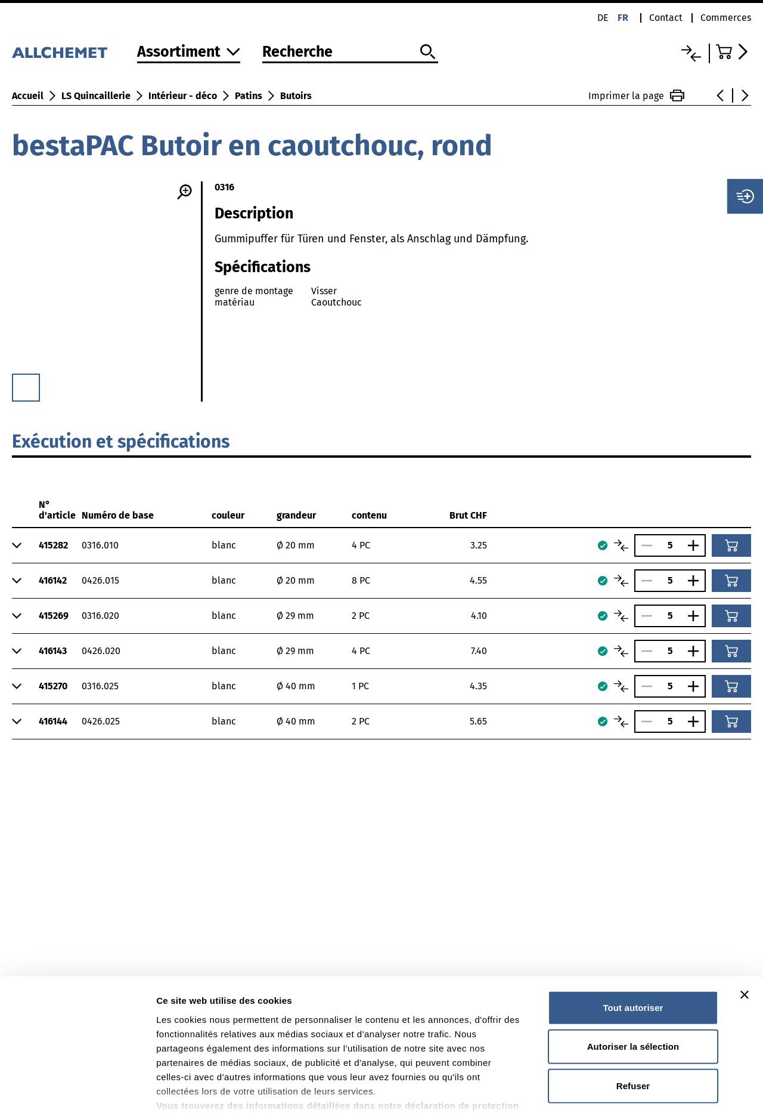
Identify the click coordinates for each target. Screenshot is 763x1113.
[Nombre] (670, 545)
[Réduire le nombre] (643, 545)
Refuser (633, 1009)
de (603, 17)
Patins (248, 95)
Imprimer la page (636, 95)
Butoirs (296, 95)
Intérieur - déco (182, 95)
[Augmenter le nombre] (696, 545)
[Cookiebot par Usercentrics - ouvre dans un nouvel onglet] (77, 1090)
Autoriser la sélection (633, 969)
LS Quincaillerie (96, 95)
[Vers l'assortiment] (188, 52)
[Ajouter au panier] (731, 545)
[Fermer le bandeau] (744, 918)
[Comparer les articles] (621, 545)
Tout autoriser (633, 931)
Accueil (28, 95)
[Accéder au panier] (733, 52)
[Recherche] (350, 52)
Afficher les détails (656, 1089)
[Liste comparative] (691, 53)
